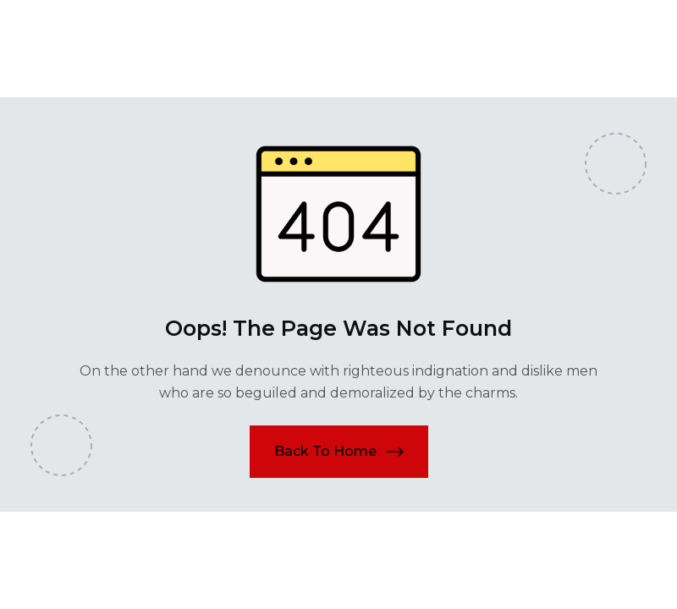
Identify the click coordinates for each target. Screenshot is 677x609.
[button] (339, 451)
